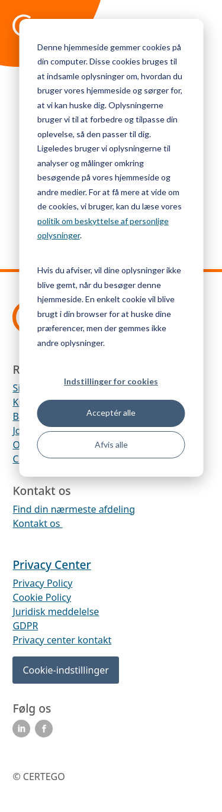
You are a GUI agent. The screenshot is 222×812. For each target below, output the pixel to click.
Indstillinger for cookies (111, 381)
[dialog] (111, 248)
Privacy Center (51, 564)
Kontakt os (37, 523)
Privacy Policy (42, 583)
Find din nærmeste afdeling (73, 509)
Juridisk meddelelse (55, 611)
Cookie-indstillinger (65, 670)
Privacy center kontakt (61, 639)
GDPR (25, 625)
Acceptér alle (111, 412)
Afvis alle (111, 444)
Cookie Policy (41, 597)
